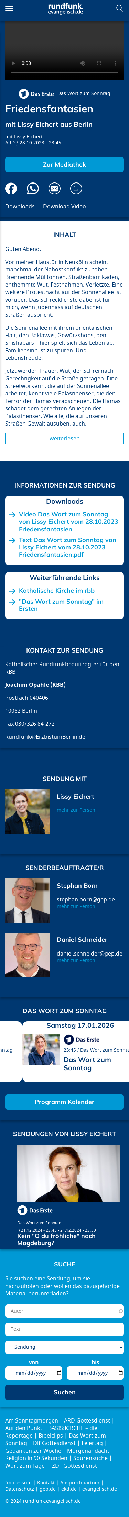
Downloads (20, 207)
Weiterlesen (65, 438)
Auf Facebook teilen (11, 188)
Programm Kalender (64, 1102)
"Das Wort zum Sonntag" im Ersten (61, 605)
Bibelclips (51, 1436)
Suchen (120, 8)
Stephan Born (77, 885)
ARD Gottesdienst (87, 1421)
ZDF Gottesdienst (74, 1466)
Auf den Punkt (23, 1428)
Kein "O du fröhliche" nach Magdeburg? (56, 1239)
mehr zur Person (76, 810)
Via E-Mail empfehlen (55, 188)
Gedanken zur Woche (33, 1451)
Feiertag (92, 1443)
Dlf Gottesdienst (54, 1443)
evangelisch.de (99, 1489)
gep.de (48, 1489)
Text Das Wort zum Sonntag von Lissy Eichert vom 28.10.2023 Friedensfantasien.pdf (67, 547)
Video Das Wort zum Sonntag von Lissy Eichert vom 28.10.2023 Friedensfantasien (68, 521)
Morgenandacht (88, 1451)
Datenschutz (19, 1489)
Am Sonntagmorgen (31, 1421)
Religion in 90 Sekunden (36, 1458)
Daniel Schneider (82, 940)
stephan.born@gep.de (86, 900)
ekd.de (69, 1489)
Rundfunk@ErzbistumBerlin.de (45, 737)
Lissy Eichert (28, 136)
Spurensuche (90, 1458)
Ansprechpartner (80, 1483)
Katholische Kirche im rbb (57, 590)
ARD (10, 143)
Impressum (18, 1483)
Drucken (76, 188)
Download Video (64, 207)
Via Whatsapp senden (33, 188)
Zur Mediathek (64, 164)
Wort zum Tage (25, 1466)
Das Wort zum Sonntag (83, 93)
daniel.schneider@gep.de (89, 954)
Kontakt (46, 1483)
